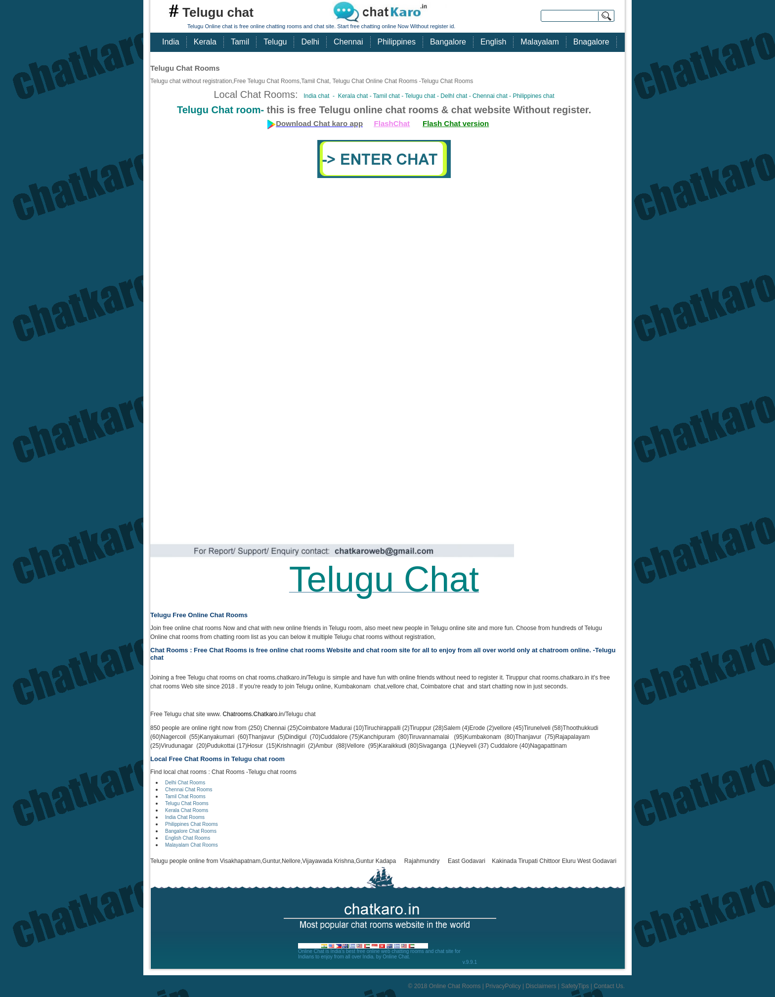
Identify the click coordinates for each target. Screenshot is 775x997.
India (170, 42)
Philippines (397, 42)
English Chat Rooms (187, 838)
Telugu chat (218, 12)
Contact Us (608, 986)
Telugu (275, 42)
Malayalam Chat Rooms (191, 845)
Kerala (205, 42)
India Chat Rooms (185, 817)
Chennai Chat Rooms (189, 789)
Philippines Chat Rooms (191, 824)
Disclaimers (540, 986)
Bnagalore (591, 42)
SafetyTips (575, 986)
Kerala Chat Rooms (186, 810)
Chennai (348, 42)
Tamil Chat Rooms (185, 796)
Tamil (240, 42)
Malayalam (539, 42)
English (493, 42)
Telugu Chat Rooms (187, 803)
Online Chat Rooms (455, 986)
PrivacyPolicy (502, 986)
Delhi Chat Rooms (185, 782)
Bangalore (448, 42)
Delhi (310, 42)
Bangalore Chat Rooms (190, 831)
